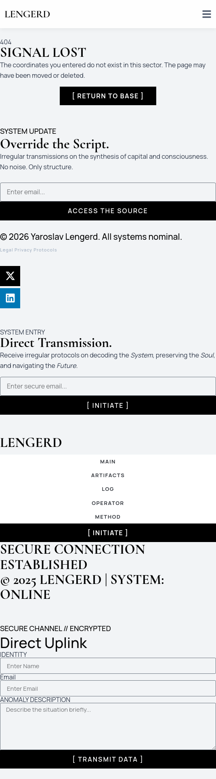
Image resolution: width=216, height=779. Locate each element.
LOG (108, 488)
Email (8, 677)
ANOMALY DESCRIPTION (35, 699)
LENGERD (27, 14)
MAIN (108, 461)
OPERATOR (108, 503)
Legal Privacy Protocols (28, 250)
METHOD (108, 516)
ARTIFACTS (108, 475)
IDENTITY (13, 654)
